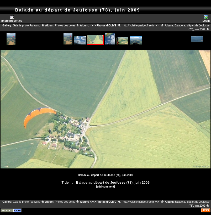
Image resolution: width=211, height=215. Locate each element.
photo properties (11, 18)
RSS (206, 210)
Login (206, 18)
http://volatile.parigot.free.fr (138, 25)
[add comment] (105, 186)
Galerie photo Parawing (28, 25)
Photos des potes (67, 25)
